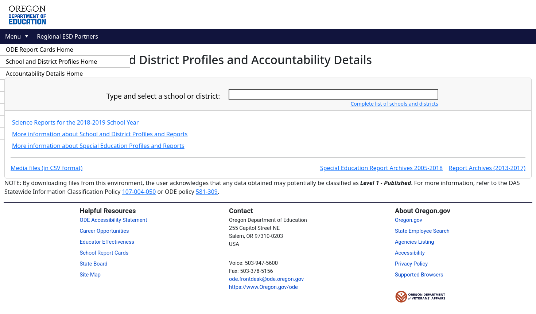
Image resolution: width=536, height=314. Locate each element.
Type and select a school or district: (163, 96)
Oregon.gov (408, 220)
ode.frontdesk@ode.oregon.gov (266, 279)
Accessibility (410, 253)
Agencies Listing (414, 242)
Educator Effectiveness (107, 242)
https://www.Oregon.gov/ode (263, 287)
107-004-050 (139, 192)
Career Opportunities (104, 231)
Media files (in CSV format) (46, 168)
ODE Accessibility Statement (113, 220)
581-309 (207, 192)
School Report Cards (104, 253)
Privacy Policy (411, 263)
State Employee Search (422, 231)
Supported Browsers (419, 274)
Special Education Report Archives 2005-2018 (381, 168)
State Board (94, 263)
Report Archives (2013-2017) (487, 168)
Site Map (90, 274)
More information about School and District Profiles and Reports (100, 134)
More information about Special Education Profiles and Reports (98, 146)
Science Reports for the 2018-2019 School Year (75, 122)
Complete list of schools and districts (394, 103)
